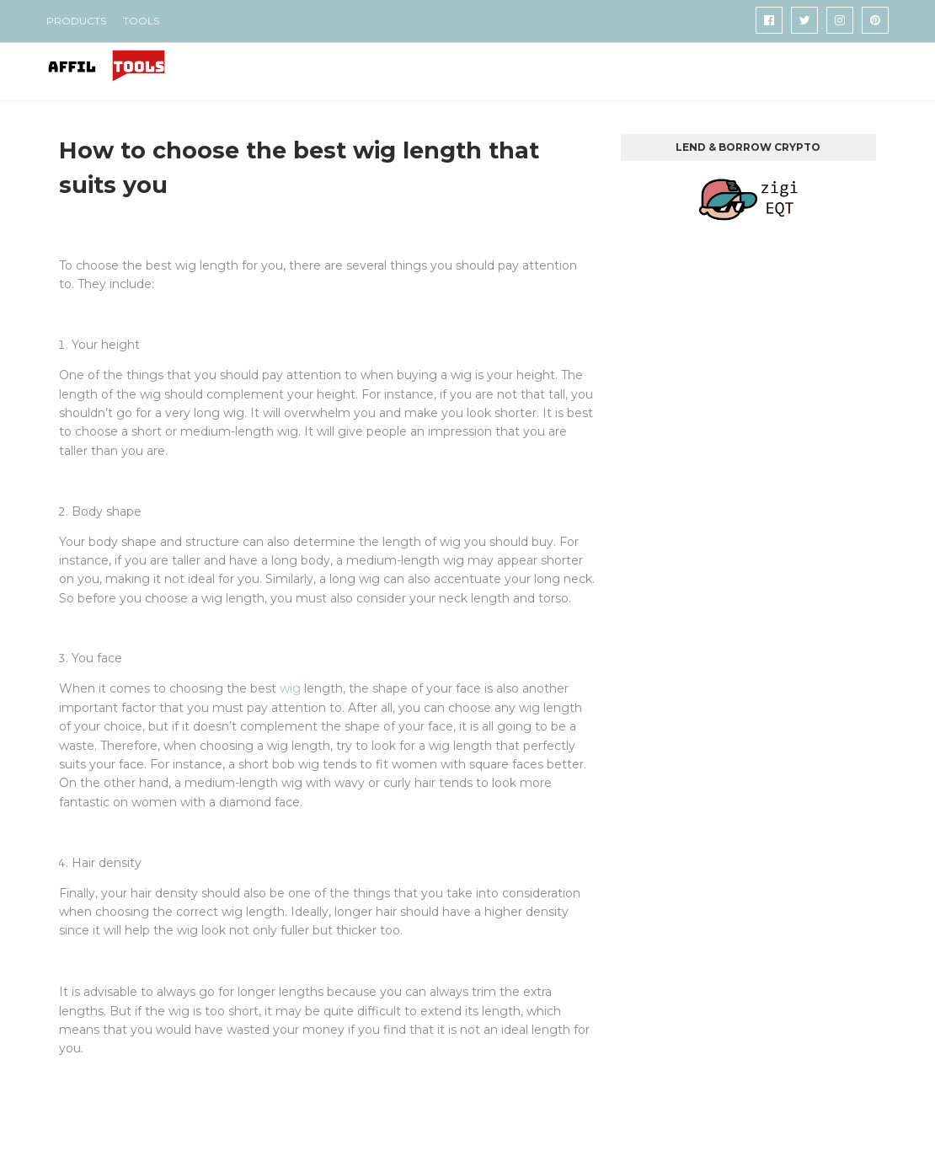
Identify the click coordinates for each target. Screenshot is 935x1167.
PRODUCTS (76, 20)
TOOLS (141, 20)
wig (290, 688)
